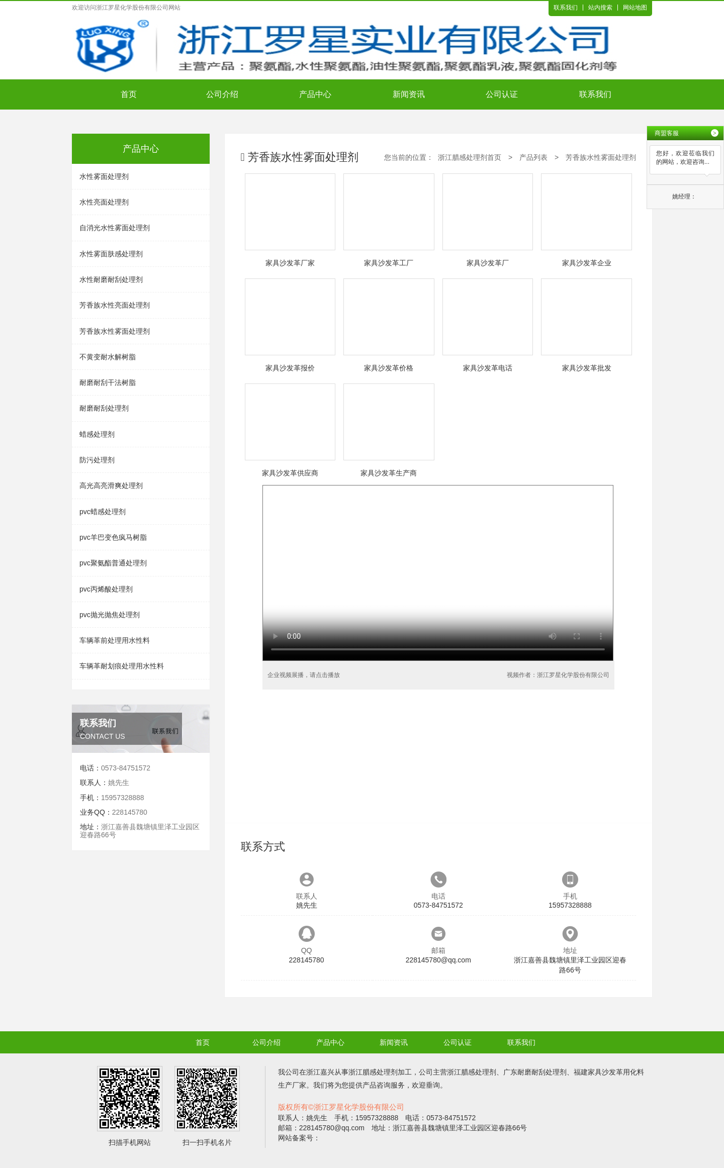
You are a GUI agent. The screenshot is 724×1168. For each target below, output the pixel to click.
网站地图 (635, 8)
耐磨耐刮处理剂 (104, 408)
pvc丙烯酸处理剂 (106, 589)
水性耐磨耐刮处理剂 (111, 279)
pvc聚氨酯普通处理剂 (113, 563)
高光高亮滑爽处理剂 (111, 485)
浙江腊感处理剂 (373, 1072)
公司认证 (502, 94)
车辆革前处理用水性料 (114, 640)
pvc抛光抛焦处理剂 (109, 615)
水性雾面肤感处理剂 (111, 254)
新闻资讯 (409, 94)
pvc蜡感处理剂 (102, 512)
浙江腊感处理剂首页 (469, 157)
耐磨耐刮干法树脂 (107, 382)
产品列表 (533, 157)
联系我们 (566, 8)
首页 (129, 94)
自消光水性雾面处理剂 (114, 228)
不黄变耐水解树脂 (107, 357)
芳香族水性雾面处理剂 (114, 331)
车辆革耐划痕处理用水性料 (121, 666)
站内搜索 (600, 8)
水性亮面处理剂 (104, 202)
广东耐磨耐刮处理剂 (535, 1072)
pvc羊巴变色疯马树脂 (113, 537)
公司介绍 (222, 94)
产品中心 (315, 94)
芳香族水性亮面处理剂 (114, 305)
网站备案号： (299, 1138)
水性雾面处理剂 (104, 176)
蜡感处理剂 (97, 434)
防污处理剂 (97, 460)
